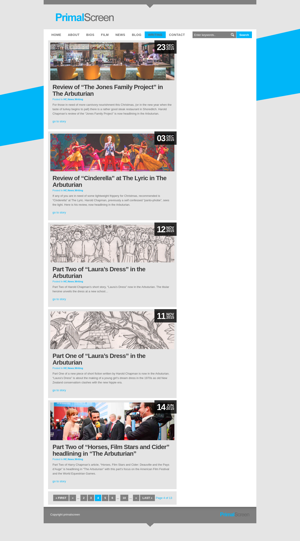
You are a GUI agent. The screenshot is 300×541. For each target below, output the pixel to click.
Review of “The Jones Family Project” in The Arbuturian (108, 90)
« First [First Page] (61, 498)
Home (56, 35)
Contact (177, 35)
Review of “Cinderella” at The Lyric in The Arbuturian (109, 181)
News (120, 35)
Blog (136, 35)
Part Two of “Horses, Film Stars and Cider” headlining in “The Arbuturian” (111, 450)
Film (105, 35)
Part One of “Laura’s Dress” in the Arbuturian (99, 359)
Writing (155, 35)
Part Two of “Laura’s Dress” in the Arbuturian (99, 272)
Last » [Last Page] (147, 498)
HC (65, 99)
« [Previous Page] (72, 498)
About (74, 35)
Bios (90, 35)
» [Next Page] (136, 498)
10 (124, 498)
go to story (59, 121)
